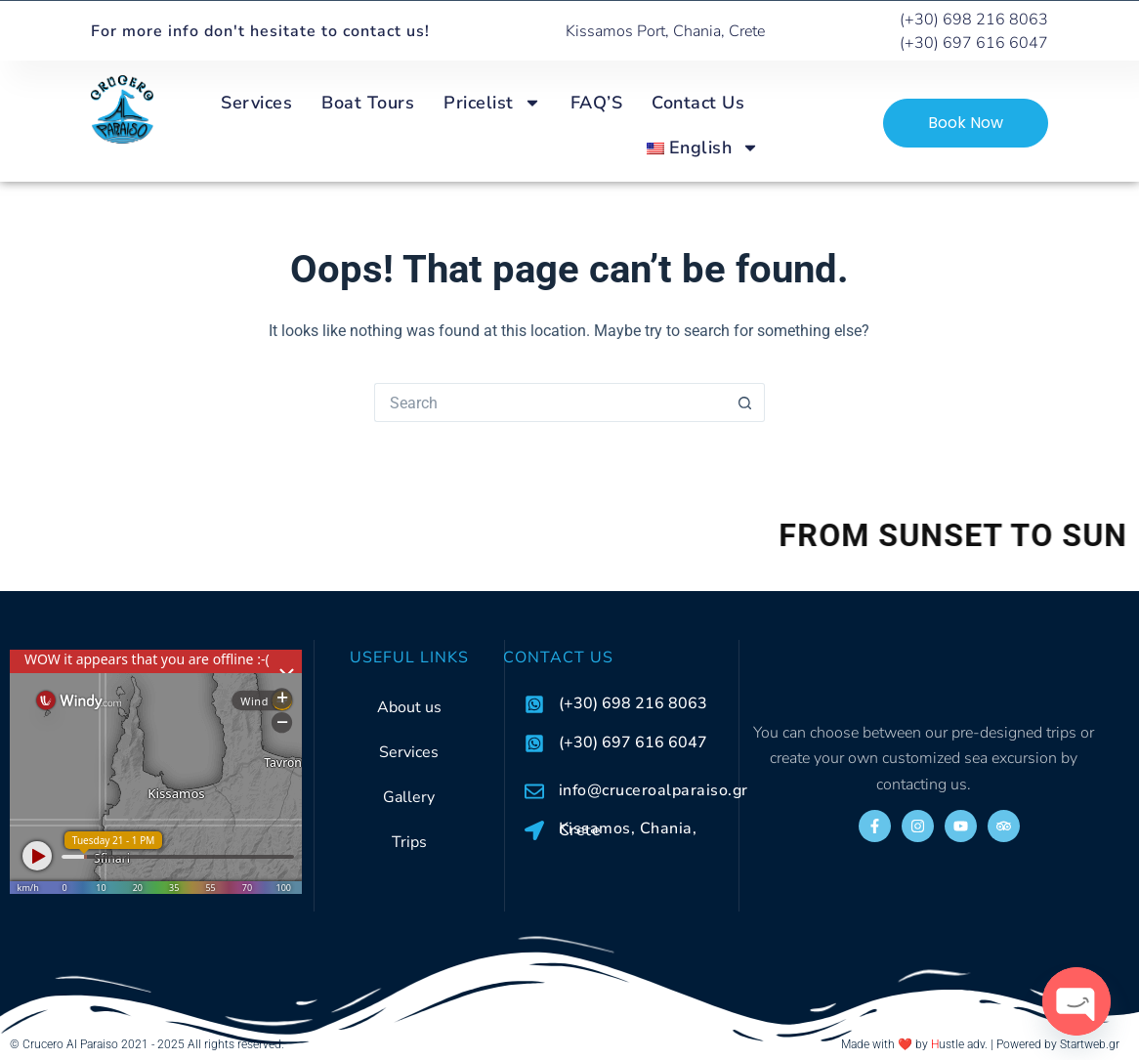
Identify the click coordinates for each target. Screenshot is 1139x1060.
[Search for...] (550, 402)
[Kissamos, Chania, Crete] (534, 830)
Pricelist (492, 102)
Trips (409, 842)
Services (256, 102)
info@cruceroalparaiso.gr (653, 790)
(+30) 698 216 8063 (633, 703)
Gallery (409, 797)
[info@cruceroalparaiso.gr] (534, 791)
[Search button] (745, 402)
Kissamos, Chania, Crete (628, 829)
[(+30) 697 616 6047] (534, 743)
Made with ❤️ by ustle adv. (914, 1044)
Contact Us (698, 102)
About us (409, 707)
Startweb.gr (1089, 1044)
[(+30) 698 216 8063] (534, 704)
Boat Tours (367, 102)
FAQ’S (596, 102)
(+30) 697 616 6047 (633, 742)
